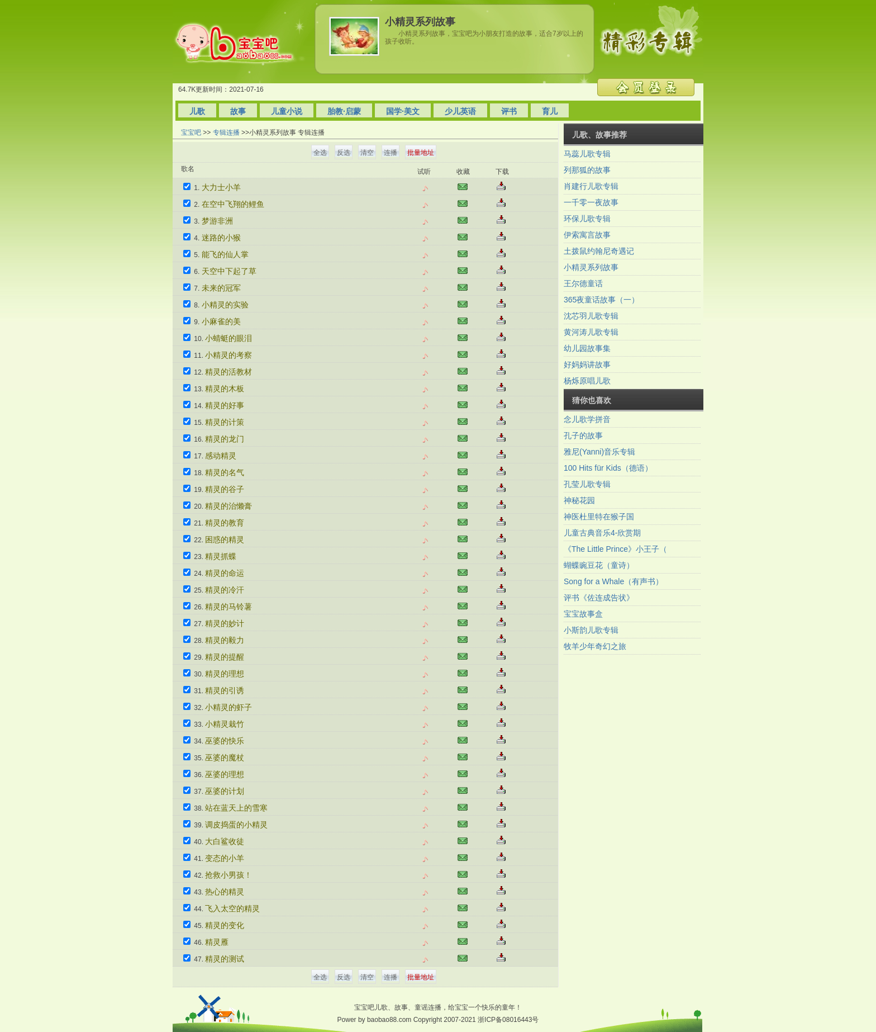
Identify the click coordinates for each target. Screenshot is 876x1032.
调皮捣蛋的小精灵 (236, 824)
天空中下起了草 (229, 271)
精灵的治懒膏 (228, 505)
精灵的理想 (224, 673)
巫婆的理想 (224, 774)
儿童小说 (286, 111)
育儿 (550, 111)
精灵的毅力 (224, 640)
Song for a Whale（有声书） (613, 581)
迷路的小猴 (221, 237)
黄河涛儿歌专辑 (591, 332)
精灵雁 (216, 942)
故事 (238, 111)
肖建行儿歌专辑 (591, 186)
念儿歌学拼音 (587, 419)
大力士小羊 (221, 187)
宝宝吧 (191, 132)
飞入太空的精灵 (232, 908)
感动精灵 (220, 455)
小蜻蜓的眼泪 (228, 338)
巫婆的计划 (224, 791)
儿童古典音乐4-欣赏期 (602, 532)
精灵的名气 (224, 472)
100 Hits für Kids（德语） (608, 467)
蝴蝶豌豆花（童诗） (599, 565)
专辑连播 (226, 132)
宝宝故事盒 (583, 613)
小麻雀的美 (221, 321)
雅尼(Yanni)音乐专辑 (599, 451)
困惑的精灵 (224, 539)
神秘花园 (579, 500)
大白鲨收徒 (224, 841)
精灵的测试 (224, 958)
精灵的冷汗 (224, 589)
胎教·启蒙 (344, 111)
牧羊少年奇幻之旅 (595, 646)
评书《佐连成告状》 (599, 597)
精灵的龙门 (224, 438)
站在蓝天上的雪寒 (236, 807)
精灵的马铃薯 (228, 606)
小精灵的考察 (228, 355)
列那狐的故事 (587, 169)
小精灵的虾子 (228, 707)
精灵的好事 (224, 405)
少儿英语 (460, 111)
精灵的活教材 (228, 371)
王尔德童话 (583, 283)
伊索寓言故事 (587, 234)
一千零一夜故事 (591, 202)
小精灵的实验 (225, 304)
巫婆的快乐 (224, 740)
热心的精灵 (224, 891)
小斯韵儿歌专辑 (591, 630)
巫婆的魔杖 (224, 757)
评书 (509, 111)
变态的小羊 (224, 858)
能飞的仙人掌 (225, 254)
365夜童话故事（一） (601, 299)
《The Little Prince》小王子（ (615, 549)
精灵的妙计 (224, 623)
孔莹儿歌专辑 (587, 484)
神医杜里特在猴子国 (599, 516)
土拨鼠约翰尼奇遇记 (599, 251)
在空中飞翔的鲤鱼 (233, 204)
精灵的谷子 (224, 489)
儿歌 (197, 111)
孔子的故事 (583, 435)
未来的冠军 (221, 287)
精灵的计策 (224, 422)
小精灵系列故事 (591, 267)
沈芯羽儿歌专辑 (591, 315)
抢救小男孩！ (228, 874)
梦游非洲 (217, 220)
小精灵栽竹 (224, 723)
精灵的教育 (224, 522)
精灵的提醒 (224, 656)
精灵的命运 (224, 573)
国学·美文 (403, 111)
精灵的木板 (224, 388)
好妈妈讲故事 (587, 364)
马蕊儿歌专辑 (587, 153)
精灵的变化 (224, 925)
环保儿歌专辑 (587, 218)
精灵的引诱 (224, 690)
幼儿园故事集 (587, 348)
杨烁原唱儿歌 (587, 380)
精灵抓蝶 (220, 556)
